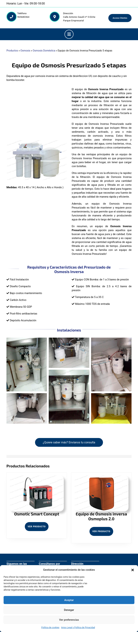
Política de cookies (50, 627)
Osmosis (25, 50)
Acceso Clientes (120, 18)
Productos (12, 50)
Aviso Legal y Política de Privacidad (78, 627)
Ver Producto (38, 528)
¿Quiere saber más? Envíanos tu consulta (69, 442)
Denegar (69, 610)
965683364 (23, 17)
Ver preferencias (69, 619)
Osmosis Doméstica (44, 50)
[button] (132, 570)
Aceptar (69, 600)
